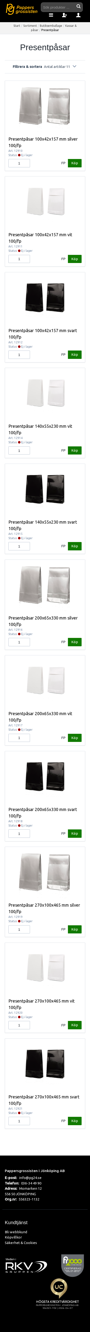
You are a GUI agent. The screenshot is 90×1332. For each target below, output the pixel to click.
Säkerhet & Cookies (21, 1243)
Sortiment (30, 25)
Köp (74, 163)
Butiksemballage (51, 25)
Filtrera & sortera (45, 67)
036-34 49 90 (31, 1183)
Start (16, 25)
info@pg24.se (30, 1178)
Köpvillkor (13, 1237)
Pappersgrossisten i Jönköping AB (35, 1170)
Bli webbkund (16, 1232)
